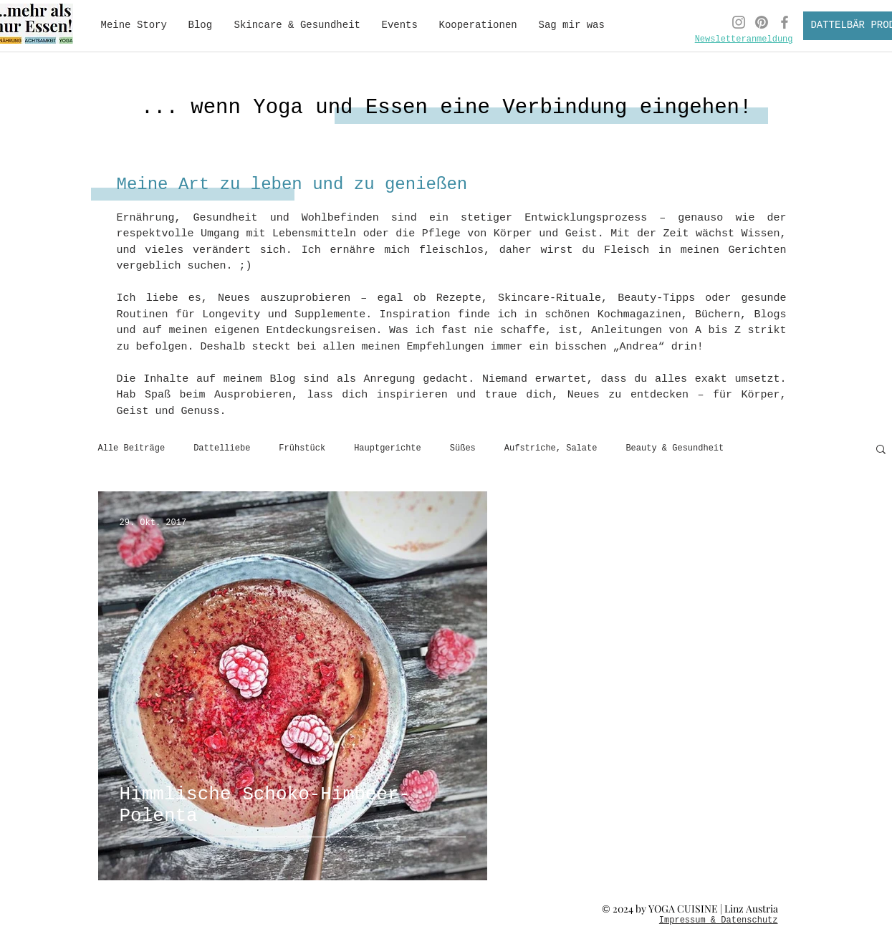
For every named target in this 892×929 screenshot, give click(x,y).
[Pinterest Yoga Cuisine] (761, 22)
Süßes (463, 448)
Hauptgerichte (387, 448)
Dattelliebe (221, 448)
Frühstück (302, 448)
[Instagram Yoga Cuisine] (738, 22)
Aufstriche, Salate (551, 448)
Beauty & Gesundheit (674, 448)
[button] (881, 450)
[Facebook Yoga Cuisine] (784, 22)
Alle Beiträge (132, 448)
